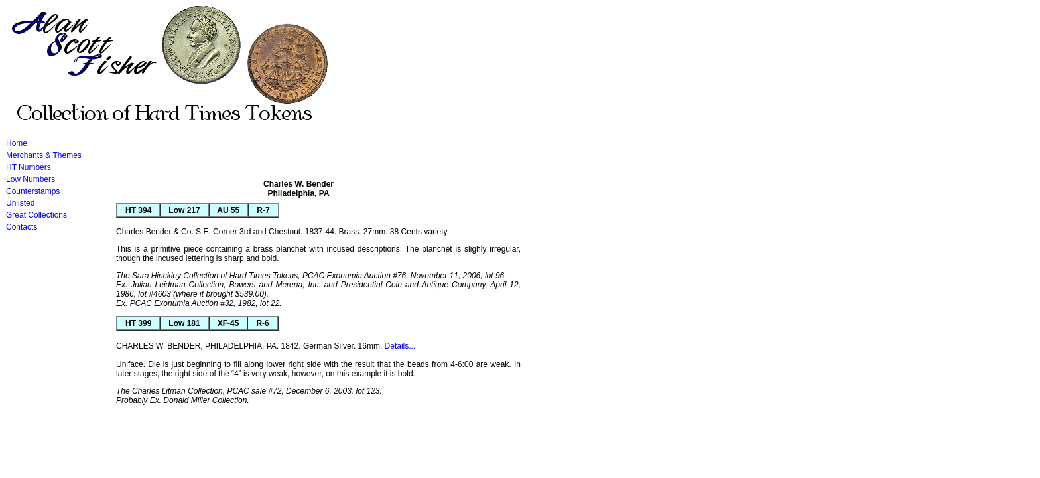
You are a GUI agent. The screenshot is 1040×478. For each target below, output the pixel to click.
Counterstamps (33, 191)
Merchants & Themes (44, 155)
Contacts (21, 227)
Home (16, 143)
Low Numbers (30, 179)
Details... (400, 346)
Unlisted (20, 203)
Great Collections (36, 215)
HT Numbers (28, 167)
